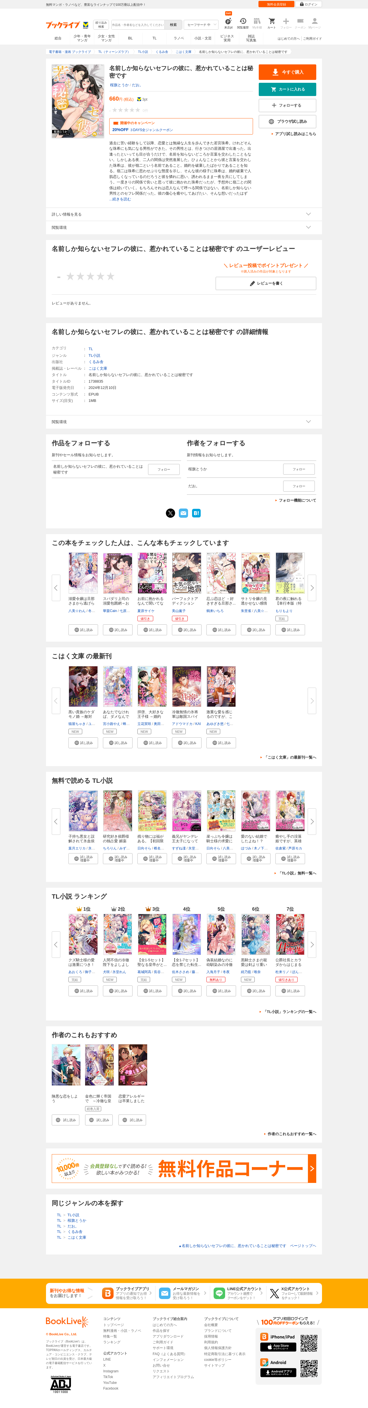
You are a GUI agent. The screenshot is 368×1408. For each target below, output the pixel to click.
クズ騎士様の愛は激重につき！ (81, 962)
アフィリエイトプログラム (173, 1377)
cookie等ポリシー (217, 1360)
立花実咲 (144, 724)
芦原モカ (295, 848)
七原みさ (126, 611)
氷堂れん (95, 848)
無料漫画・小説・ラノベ (122, 1331)
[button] (83, 629)
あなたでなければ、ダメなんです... (116, 716)
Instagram (110, 1371)
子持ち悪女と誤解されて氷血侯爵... (81, 841)
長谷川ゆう (162, 972)
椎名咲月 (161, 848)
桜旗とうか (119, 85)
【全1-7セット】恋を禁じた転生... (186, 962)
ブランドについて (218, 1331)
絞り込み (101, 25)
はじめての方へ (289, 38)
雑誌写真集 (251, 38)
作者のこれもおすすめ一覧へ (292, 1134)
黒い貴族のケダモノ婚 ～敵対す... (81, 716)
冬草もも (95, 611)
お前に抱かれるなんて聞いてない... (150, 603)
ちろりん (110, 848)
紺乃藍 (246, 972)
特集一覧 (110, 1336)
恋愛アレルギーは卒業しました (131, 1098)
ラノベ (179, 38)
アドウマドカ (182, 724)
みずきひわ (128, 848)
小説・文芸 (203, 38)
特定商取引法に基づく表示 (225, 1354)
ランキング (111, 1342)
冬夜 (226, 972)
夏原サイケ (146, 611)
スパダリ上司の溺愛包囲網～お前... (116, 603)
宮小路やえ (111, 724)
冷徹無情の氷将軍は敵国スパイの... (185, 716)
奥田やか (161, 724)
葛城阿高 (144, 972)
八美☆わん (77, 611)
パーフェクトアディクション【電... (185, 603)
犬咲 (106, 972)
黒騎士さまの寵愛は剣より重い (254, 962)
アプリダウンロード (168, 1336)
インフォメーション (168, 1360)
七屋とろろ (235, 724)
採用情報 (211, 1336)
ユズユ (93, 724)
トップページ (113, 1325)
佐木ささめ (180, 972)
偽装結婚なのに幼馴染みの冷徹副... (219, 964)
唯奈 (257, 972)
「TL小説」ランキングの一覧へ (289, 1012)
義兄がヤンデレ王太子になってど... (185, 841)
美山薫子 (179, 611)
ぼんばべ (299, 972)
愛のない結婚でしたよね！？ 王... (254, 841)
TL (154, 38)
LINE (107, 1359)
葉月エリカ (77, 848)
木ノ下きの (262, 848)
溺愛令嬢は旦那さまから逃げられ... (81, 603)
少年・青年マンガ (82, 38)
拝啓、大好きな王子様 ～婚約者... (150, 716)
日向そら (144, 848)
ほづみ (246, 848)
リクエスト (161, 1371)
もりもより (284, 611)
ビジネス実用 (227, 38)
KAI (198, 724)
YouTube (110, 1383)
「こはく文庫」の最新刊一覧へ (290, 757)
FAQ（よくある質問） (170, 1354)
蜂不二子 (130, 724)
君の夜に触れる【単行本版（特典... (288, 603)
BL (130, 38)
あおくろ (75, 972)
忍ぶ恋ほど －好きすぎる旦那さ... (221, 600)
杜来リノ (282, 972)
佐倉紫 (280, 848)
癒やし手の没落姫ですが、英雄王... (288, 841)
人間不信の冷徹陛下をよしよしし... (116, 964)
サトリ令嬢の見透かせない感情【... (254, 603)
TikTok (108, 1377)
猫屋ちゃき (77, 724)
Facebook (110, 1388)
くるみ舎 (96, 362)
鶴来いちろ (215, 611)
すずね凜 (179, 848)
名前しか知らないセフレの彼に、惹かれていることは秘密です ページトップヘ (247, 1246)
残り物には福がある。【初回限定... (150, 841)
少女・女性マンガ (106, 38)
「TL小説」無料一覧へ (297, 873)
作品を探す (161, 1331)
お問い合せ (161, 1365)
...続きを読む (120, 199)
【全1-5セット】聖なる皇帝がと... (152, 962)
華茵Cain (110, 611)
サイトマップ (214, 1365)
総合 (58, 38)
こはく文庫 (98, 368)
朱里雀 (246, 611)
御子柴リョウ (95, 972)
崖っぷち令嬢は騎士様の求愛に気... (219, 841)
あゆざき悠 (215, 724)
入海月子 (213, 972)
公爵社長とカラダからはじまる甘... (288, 964)
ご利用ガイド (312, 38)
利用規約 (211, 1342)
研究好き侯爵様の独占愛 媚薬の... (116, 841)
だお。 (137, 85)
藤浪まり (199, 972)
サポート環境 (163, 1348)
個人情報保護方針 (218, 1348)
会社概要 (211, 1325)
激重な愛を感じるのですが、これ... (219, 716)
